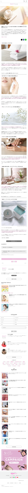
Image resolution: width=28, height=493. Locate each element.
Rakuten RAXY (4, 1)
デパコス (20, 364)
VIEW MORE (14, 357)
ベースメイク (16, 317)
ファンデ (24, 364)
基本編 (23, 361)
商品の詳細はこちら (14, 241)
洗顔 (8, 302)
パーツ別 (13, 364)
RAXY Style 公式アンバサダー (18, 361)
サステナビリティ (11, 486)
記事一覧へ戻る (14, 279)
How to (2, 302)
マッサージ (6, 311)
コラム (2, 324)
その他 (16, 324)
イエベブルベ (8, 364)
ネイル (16, 322)
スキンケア (13, 287)
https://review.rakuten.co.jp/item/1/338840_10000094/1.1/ (7, 254)
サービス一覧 (3, 486)
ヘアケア (2, 322)
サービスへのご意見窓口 (12, 475)
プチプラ (4, 364)
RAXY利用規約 (7, 475)
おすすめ (6, 302)
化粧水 (16, 364)
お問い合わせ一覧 (7, 486)
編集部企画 (12, 361)
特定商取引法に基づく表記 (18, 475)
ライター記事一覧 (14, 275)
